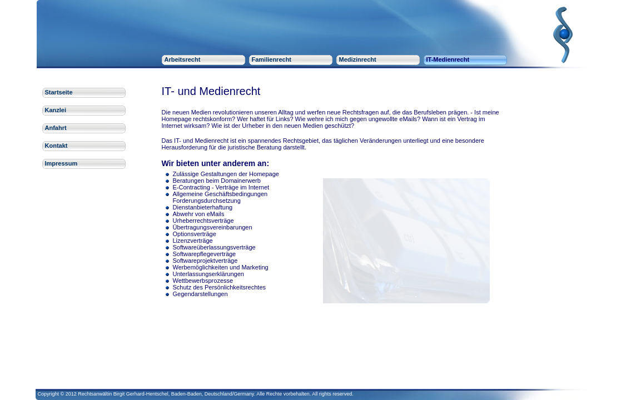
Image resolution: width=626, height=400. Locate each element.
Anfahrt (56, 127)
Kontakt (56, 145)
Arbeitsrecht (183, 59)
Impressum (61, 163)
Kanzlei (56, 110)
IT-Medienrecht (448, 59)
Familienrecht (272, 59)
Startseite (59, 92)
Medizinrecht (357, 59)
